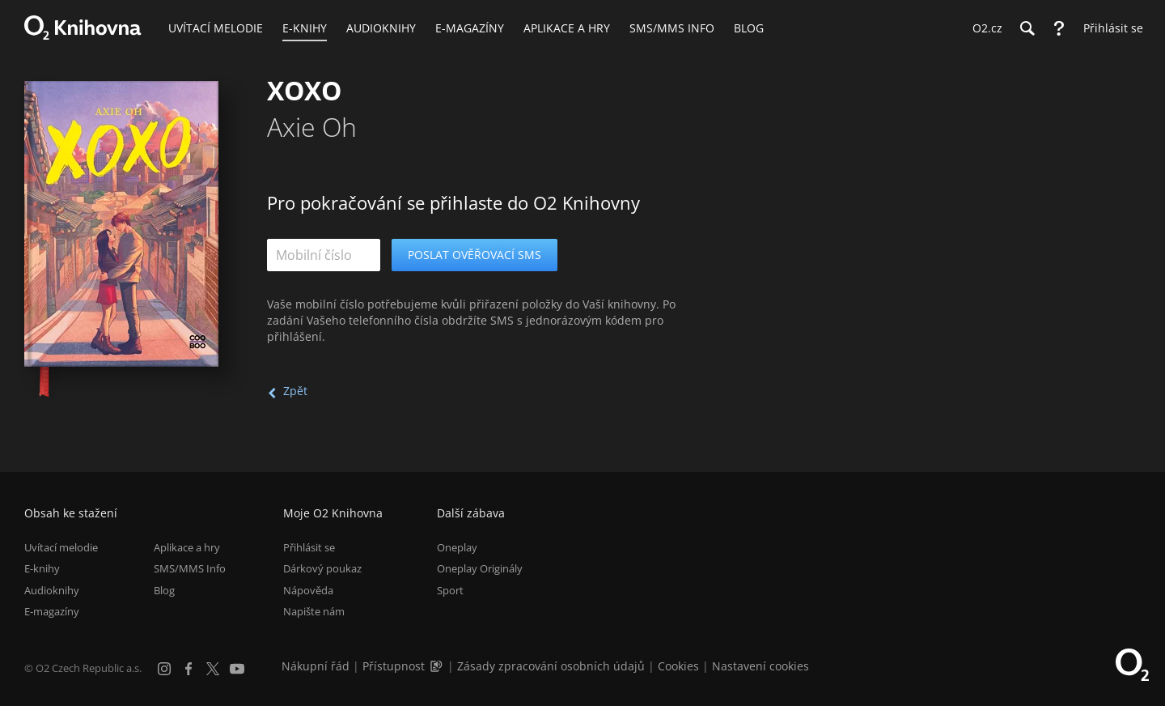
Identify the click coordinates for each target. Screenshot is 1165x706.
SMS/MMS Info (190, 568)
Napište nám (314, 611)
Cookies (678, 666)
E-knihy (42, 568)
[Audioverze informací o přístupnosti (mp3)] (437, 666)
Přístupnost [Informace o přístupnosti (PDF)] (393, 666)
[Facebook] (188, 669)
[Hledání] (1026, 28)
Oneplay (457, 547)
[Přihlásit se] (1109, 28)
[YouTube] (237, 669)
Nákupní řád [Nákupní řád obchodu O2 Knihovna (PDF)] (316, 666)
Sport (450, 590)
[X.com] (213, 669)
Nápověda (308, 590)
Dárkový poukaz (322, 568)
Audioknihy (51, 590)
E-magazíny (51, 611)
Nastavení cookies (760, 666)
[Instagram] (164, 669)
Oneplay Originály (480, 568)
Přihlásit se (309, 547)
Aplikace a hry (187, 547)
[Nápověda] (1059, 28)
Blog (164, 590)
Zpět (295, 390)
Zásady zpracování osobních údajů (551, 666)
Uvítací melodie (61, 547)
